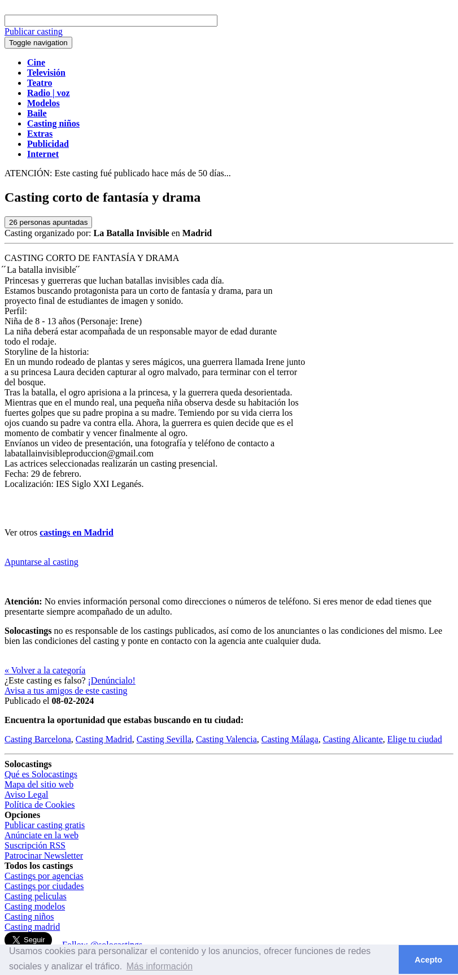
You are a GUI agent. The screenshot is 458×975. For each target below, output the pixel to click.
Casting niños (29, 916)
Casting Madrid (104, 739)
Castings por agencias (44, 876)
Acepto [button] (428, 959)
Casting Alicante (353, 739)
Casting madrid (32, 927)
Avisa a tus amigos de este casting (66, 690)
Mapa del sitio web (39, 784)
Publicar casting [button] (34, 31)
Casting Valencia (226, 739)
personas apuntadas (48, 222)
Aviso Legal (26, 794)
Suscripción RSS (35, 845)
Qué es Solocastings (41, 774)
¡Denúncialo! (112, 680)
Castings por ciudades (44, 886)
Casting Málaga (290, 739)
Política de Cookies (40, 804)
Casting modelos (35, 906)
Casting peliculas (36, 896)
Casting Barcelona (38, 739)
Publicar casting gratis (45, 825)
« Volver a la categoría (45, 670)
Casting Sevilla (164, 739)
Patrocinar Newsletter (44, 855)
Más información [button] (160, 966)
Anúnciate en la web (41, 835)
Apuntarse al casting (41, 562)
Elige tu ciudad (414, 739)
